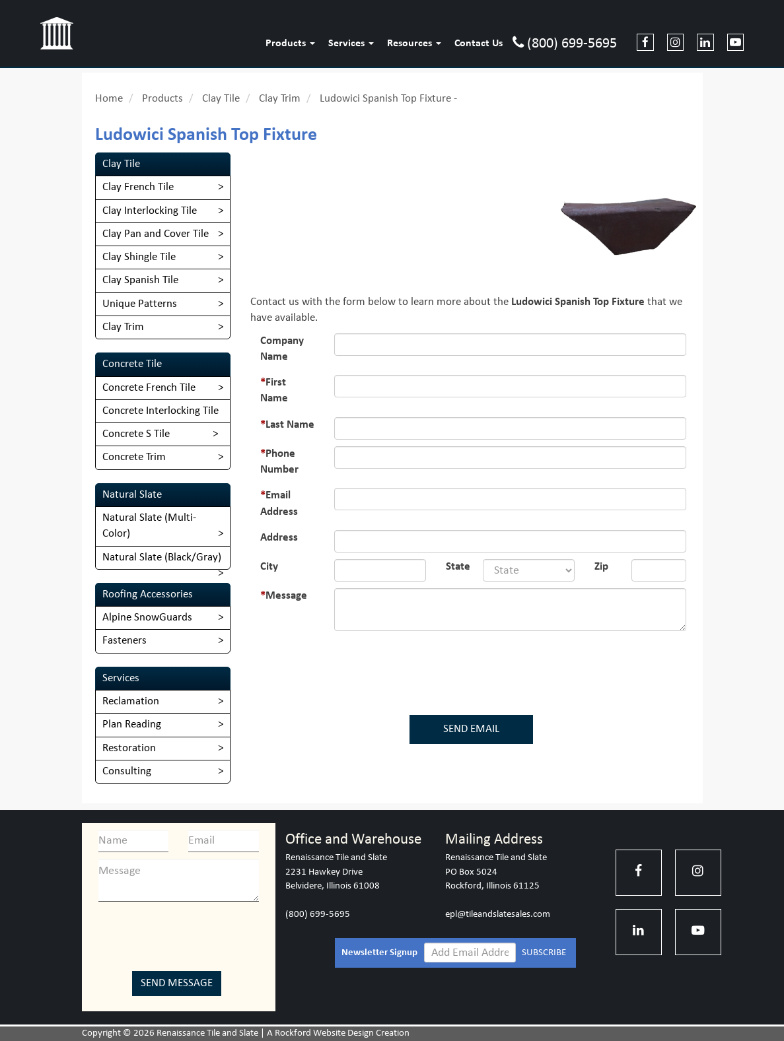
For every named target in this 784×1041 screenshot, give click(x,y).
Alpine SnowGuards (147, 617)
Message (286, 595)
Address (279, 537)
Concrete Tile (132, 364)
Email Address (279, 503)
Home (109, 98)
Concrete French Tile (149, 387)
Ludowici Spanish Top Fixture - (388, 98)
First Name (274, 390)
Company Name (282, 348)
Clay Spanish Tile (140, 280)
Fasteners (124, 640)
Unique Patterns (139, 304)
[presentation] (474, 670)
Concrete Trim (134, 457)
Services (351, 43)
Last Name (290, 424)
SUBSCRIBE (544, 953)
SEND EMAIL (471, 729)
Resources (414, 43)
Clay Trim (280, 98)
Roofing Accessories (147, 594)
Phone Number (279, 461)
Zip (601, 566)
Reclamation (130, 701)
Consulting (126, 771)
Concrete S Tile (136, 434)
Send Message (177, 983)
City (269, 566)
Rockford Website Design (324, 1033)
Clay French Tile (138, 187)
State (458, 566)
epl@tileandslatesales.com (497, 915)
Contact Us (478, 43)
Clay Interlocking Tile (149, 211)
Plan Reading (131, 724)
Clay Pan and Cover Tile (155, 234)
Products (290, 43)
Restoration (129, 748)
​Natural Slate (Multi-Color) (149, 525)
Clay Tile (221, 98)
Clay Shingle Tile (139, 257)
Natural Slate (132, 494)
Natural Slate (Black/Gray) (161, 557)
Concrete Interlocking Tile (160, 411)
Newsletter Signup (379, 953)
